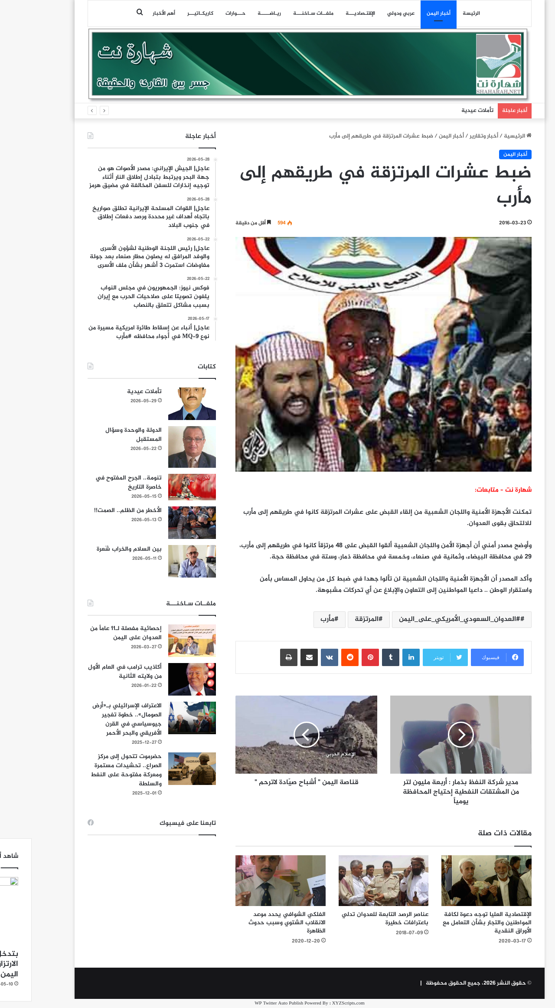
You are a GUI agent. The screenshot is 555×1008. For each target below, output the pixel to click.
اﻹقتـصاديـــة (328, 13)
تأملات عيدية (445, 110)
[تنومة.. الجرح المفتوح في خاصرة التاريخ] (160, 487)
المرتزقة (334, 619)
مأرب (295, 619)
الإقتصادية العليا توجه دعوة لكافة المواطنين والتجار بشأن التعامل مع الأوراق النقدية (455, 922)
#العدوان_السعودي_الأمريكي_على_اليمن (427, 619)
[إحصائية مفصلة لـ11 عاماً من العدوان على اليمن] (160, 640)
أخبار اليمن (406, 13)
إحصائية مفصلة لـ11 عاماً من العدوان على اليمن (94, 633)
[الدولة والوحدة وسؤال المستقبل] (160, 446)
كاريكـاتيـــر (168, 13)
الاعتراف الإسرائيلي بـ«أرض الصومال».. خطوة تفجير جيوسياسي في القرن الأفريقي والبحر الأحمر (95, 719)
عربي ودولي (368, 13)
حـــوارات (203, 13)
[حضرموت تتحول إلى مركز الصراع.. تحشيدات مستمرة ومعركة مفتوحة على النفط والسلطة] (160, 768)
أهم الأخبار (132, 13)
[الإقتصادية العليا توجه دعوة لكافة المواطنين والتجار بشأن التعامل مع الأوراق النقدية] (454, 880)
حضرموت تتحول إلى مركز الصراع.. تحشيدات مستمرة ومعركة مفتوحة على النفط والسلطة (94, 770)
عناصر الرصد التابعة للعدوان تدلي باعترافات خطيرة (353, 918)
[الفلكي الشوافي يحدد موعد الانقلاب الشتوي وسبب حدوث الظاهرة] (248, 880)
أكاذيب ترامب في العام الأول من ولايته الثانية (93, 671)
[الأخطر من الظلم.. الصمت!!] (160, 522)
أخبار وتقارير (451, 136)
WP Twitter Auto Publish (246, 1003)
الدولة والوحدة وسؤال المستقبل (101, 434)
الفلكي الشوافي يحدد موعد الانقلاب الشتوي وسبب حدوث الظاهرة (255, 922)
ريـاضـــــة (237, 13)
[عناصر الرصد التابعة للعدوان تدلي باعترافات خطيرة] (352, 880)
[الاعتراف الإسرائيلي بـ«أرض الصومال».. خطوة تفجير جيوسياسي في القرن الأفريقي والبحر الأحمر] (160, 718)
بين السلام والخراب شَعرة (97, 549)
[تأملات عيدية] (160, 403)
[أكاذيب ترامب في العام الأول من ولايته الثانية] (160, 679)
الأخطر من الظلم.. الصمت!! (96, 510)
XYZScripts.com (316, 1003)
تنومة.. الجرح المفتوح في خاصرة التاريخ (96, 482)
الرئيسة (439, 13)
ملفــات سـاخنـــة (281, 13)
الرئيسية (486, 136)
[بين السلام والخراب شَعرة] (160, 561)
